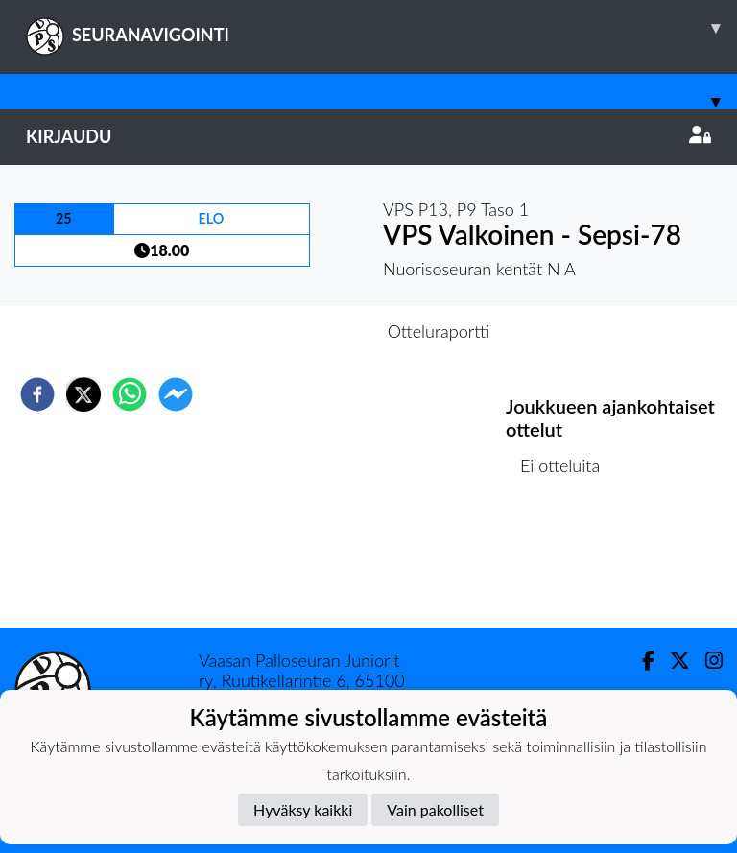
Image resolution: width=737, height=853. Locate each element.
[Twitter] (672, 661)
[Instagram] (706, 661)
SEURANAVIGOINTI (381, 28)
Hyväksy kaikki (302, 809)
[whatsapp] (129, 394)
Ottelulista (568, 563)
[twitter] (83, 394)
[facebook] (37, 394)
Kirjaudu (368, 136)
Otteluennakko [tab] (302, 331)
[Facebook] (640, 661)
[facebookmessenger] (175, 394)
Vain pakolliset (435, 809)
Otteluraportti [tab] (439, 331)
